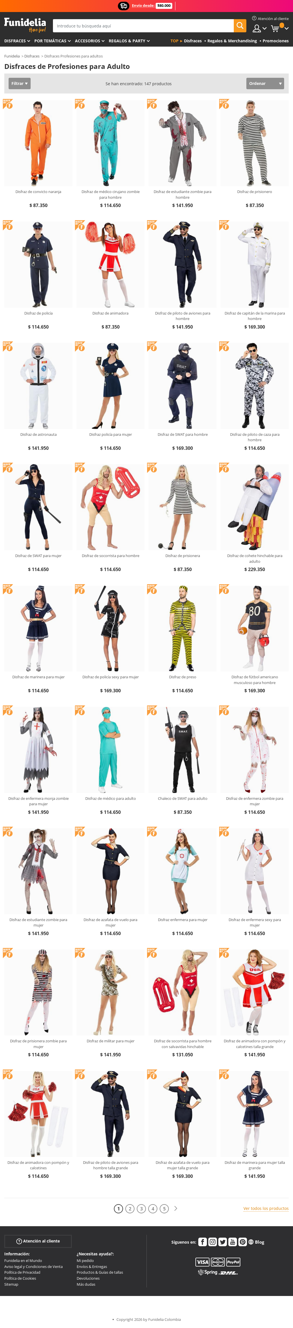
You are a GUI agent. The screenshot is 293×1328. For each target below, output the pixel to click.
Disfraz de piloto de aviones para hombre (182, 316)
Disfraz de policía (38, 313)
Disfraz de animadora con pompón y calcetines (38, 1165)
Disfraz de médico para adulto (110, 798)
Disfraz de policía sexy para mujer (110, 676)
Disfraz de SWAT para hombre (183, 434)
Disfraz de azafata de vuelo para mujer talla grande (182, 1165)
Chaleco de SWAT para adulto (182, 798)
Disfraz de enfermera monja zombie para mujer (38, 801)
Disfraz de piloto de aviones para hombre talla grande (110, 1165)
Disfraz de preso (182, 676)
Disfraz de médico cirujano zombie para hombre (111, 194)
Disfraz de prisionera (182, 555)
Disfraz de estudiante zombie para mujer (38, 922)
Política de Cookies (20, 1278)
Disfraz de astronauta (38, 434)
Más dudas (86, 1284)
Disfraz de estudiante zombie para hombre (182, 194)
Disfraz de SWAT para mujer (38, 555)
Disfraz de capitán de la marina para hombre (255, 316)
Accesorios (87, 40)
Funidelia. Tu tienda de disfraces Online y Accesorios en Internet (25, 25)
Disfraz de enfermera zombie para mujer (254, 801)
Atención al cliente (38, 1241)
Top (175, 40)
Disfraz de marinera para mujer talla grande (255, 1165)
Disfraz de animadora (110, 313)
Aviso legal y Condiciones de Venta (33, 1266)
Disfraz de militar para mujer (110, 1040)
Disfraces (15, 40)
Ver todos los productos (266, 1208)
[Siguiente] (175, 1208)
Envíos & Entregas (92, 1266)
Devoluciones (88, 1278)
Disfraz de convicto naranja (38, 191)
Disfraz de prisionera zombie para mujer (38, 1043)
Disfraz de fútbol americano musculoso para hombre (254, 679)
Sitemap (11, 1284)
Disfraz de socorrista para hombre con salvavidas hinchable (182, 1043)
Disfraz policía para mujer (110, 434)
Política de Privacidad (22, 1272)
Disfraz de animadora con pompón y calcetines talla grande (255, 1043)
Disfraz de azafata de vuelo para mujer (110, 922)
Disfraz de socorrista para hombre (110, 555)
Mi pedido (85, 1260)
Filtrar (17, 83)
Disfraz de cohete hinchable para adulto (254, 558)
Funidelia (12, 56)
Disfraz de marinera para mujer (38, 676)
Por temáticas (50, 40)
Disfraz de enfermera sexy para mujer (255, 922)
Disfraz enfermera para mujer (182, 919)
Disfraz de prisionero (254, 191)
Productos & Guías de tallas (100, 1272)
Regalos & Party (127, 40)
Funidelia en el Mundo (23, 1260)
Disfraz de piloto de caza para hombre (255, 437)
